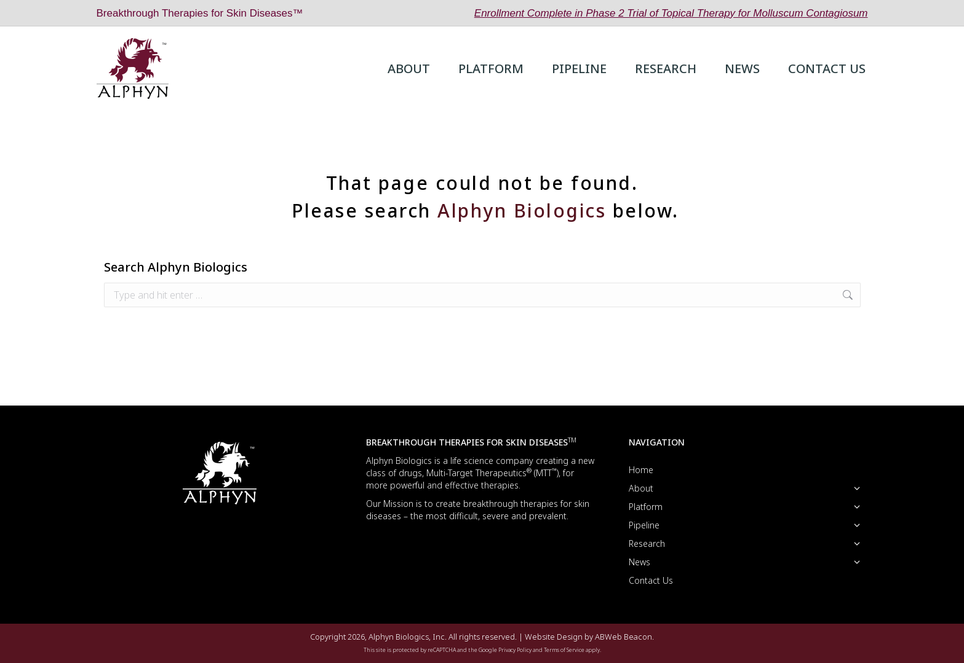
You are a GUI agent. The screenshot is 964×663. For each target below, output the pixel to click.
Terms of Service (564, 650)
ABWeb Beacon (623, 636)
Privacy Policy (515, 650)
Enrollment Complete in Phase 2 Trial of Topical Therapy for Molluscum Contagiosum (671, 13)
